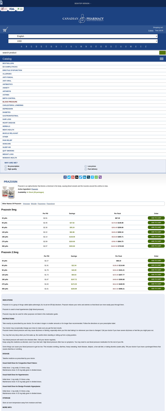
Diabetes (7, 112)
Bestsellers (8, 63)
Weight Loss (8, 154)
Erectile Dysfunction (12, 70)
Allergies (7, 74)
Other (5, 137)
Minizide (34, 204)
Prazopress (42, 204)
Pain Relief (7, 140)
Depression (8, 109)
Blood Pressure (10, 102)
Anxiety (6, 88)
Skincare (7, 144)
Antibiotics (8, 84)
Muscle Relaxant (10, 133)
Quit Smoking (8, 151)
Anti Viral (7, 81)
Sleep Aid (7, 147)
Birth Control (9, 98)
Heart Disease (9, 123)
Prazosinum (51, 204)
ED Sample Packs (10, 67)
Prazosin (35, 189)
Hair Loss (7, 119)
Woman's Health (10, 158)
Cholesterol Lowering (13, 105)
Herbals (6, 126)
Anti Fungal (8, 77)
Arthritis (7, 91)
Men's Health (8, 130)
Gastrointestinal (10, 116)
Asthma (6, 95)
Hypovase (26, 204)
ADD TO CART (156, 218)
